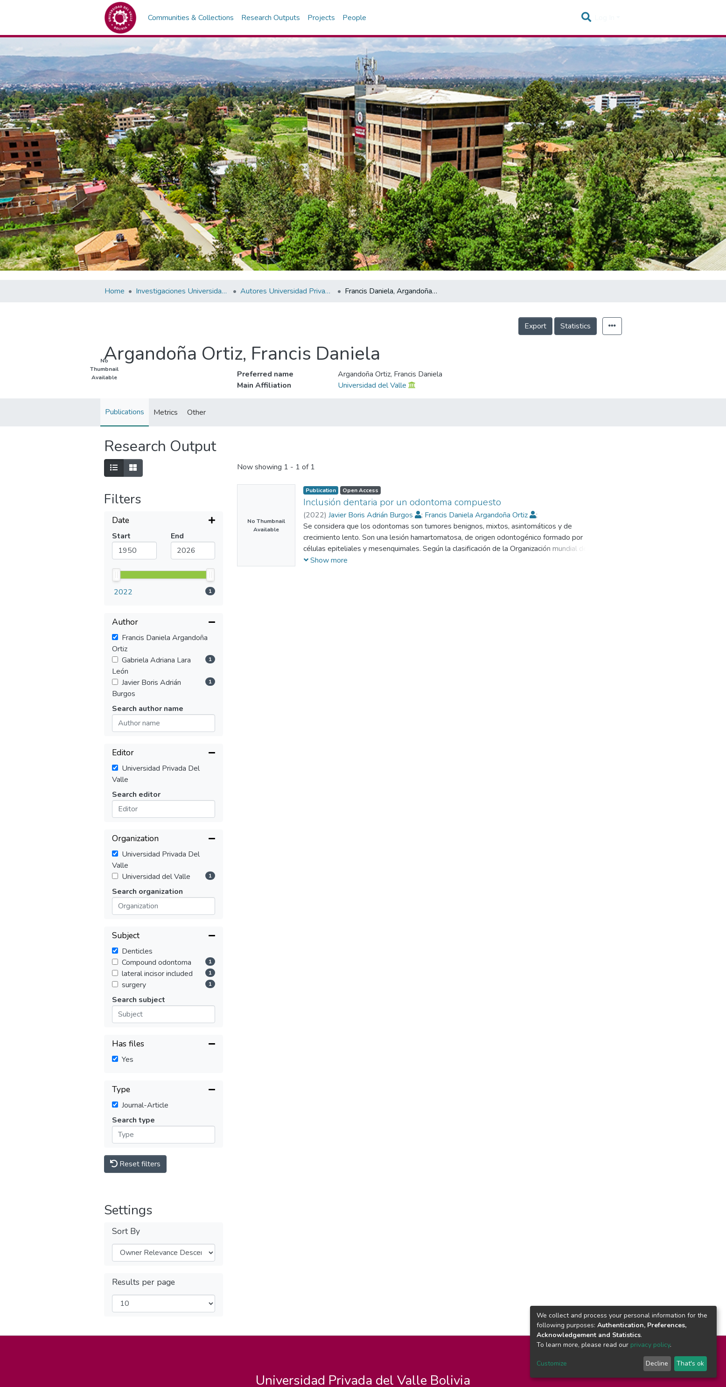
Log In (604, 18)
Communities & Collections (191, 18)
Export (535, 326)
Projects (321, 18)
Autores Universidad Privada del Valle (287, 291)
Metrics (166, 412)
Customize (552, 1363)
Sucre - (368, 1324)
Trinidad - (405, 1324)
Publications (124, 412)
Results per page (143, 1208)
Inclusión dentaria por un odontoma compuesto (402, 502)
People (354, 18)
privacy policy (650, 1344)
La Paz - (334, 1324)
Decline (657, 1363)
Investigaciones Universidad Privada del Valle (182, 291)
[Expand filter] (163, 521)
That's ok (690, 1363)
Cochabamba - (285, 1324)
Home (115, 291)
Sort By (126, 1157)
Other (196, 412)
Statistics (575, 326)
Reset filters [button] (135, 1089)
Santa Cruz (449, 1324)
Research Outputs (270, 18)
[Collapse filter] (163, 548)
